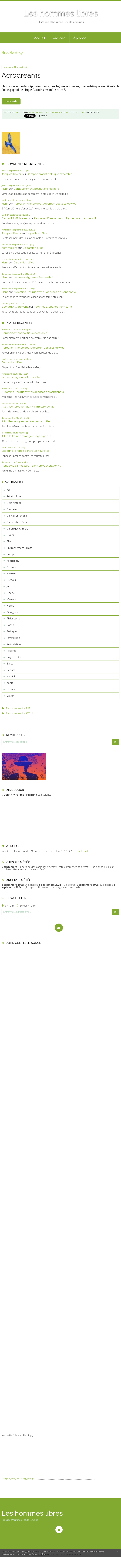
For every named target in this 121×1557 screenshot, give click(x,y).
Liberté (11, 593)
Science (11, 670)
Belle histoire (14, 502)
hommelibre (9, 247)
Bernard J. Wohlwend (15, 218)
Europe (11, 554)
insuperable (58, 112)
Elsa (9, 541)
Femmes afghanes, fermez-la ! (33, 277)
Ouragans (12, 612)
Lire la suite (11, 101)
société (11, 676)
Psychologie (13, 637)
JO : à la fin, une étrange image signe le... (27, 436)
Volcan (10, 695)
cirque (47, 112)
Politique (12, 631)
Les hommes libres (60, 13)
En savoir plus (38, 1554)
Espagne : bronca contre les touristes (25, 450)
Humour (11, 580)
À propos (79, 38)
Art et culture (14, 496)
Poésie (10, 625)
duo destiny (72, 112)
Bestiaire (12, 509)
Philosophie (13, 618)
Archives (59, 38)
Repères (11, 650)
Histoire (11, 573)
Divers (10, 535)
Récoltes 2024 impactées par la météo (27, 421)
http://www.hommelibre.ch (18, 1478)
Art (8, 490)
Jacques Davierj (12, 174)
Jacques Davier (11, 233)
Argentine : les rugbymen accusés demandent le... (45, 292)
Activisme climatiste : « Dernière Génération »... (31, 465)
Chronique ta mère (17, 528)
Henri (5, 188)
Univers (11, 689)
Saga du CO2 (14, 657)
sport (10, 682)
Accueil (39, 38)
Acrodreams (21, 75)
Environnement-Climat (19, 547)
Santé (10, 663)
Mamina (11, 599)
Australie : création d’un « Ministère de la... (28, 406)
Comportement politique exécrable (49, 174)
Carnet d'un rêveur (17, 522)
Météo (10, 605)
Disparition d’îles (36, 233)
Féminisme (13, 560)
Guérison (12, 567)
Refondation (14, 644)
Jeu (8, 586)
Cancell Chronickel (17, 515)
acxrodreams (36, 112)
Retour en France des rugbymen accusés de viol (45, 203)
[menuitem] (39, 37)
